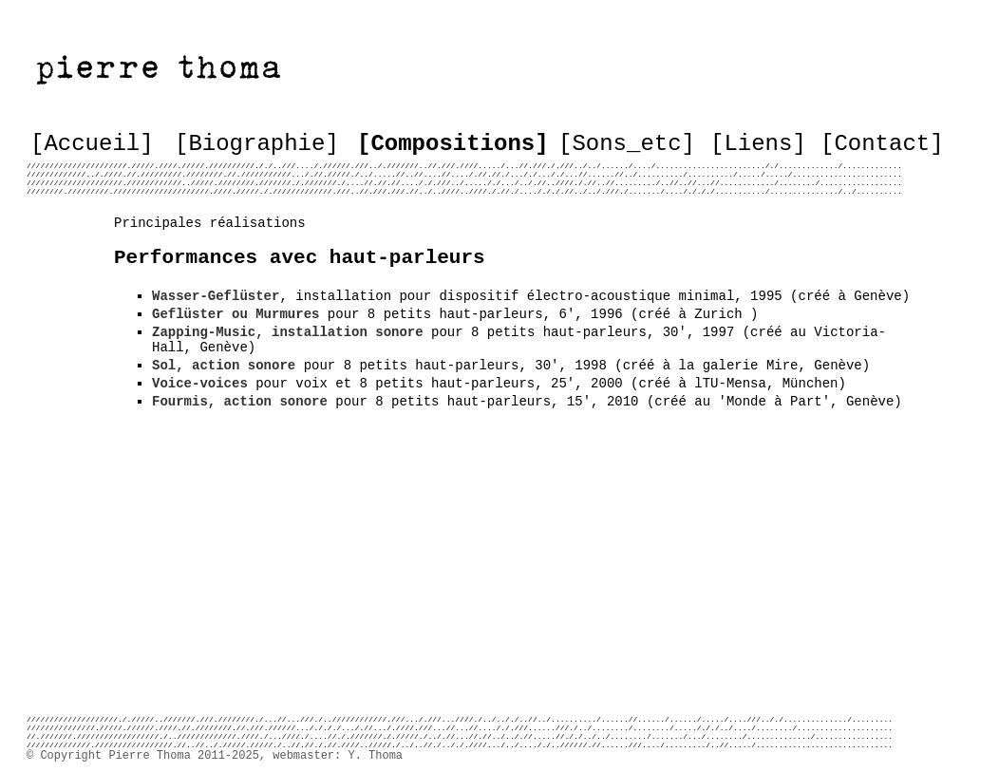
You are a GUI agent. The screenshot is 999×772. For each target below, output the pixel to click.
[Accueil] (92, 144)
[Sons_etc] (626, 144)
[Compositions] (453, 144)
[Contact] (882, 144)
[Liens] (758, 144)
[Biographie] (257, 144)
